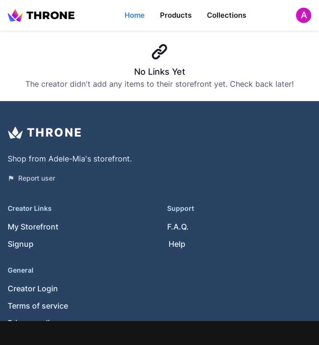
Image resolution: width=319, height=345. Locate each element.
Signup (21, 244)
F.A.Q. (178, 226)
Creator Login (33, 288)
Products (176, 15)
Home (135, 15)
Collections (226, 15)
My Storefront (33, 226)
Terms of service (38, 305)
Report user (31, 178)
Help (177, 244)
